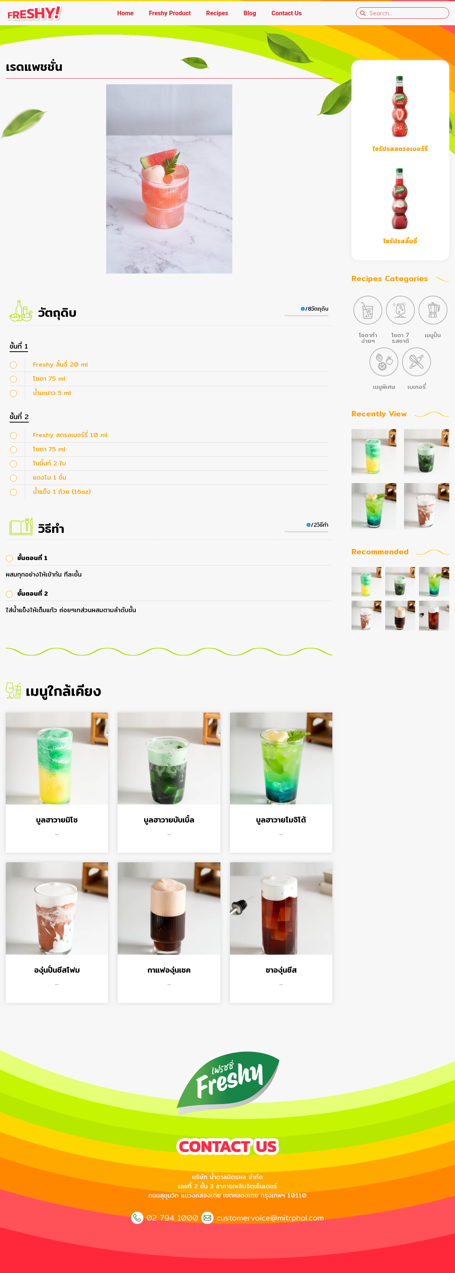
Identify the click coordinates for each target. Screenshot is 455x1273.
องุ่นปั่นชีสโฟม (57, 970)
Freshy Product (170, 13)
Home (125, 13)
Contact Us (286, 13)
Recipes (217, 13)
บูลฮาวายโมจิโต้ (281, 820)
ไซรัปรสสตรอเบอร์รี (400, 149)
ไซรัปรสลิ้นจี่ (400, 241)
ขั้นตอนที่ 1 (32, 558)
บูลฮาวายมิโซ (57, 820)
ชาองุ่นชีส (281, 970)
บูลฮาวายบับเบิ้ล (169, 820)
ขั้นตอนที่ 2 (32, 593)
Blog (249, 13)
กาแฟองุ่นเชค (169, 970)
